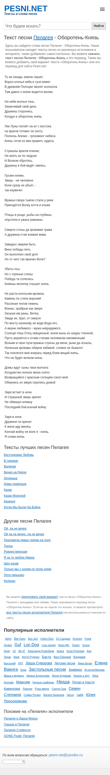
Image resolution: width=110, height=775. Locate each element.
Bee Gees (19, 638)
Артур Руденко (30, 657)
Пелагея (43, 37)
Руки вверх (42, 688)
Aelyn (8, 638)
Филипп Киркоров (53, 695)
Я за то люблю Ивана (19, 557)
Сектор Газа (59, 688)
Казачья (9, 501)
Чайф (80, 695)
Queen (76, 645)
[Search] (48, 26)
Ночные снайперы (43, 682)
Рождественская (15, 551)
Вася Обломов (62, 657)
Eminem (77, 638)
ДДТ (20, 663)
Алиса (60, 651)
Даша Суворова (39, 663)
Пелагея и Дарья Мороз (21, 718)
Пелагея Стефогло (17, 730)
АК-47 (21, 651)
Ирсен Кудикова (61, 675)
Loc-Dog (31, 645)
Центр (70, 695)
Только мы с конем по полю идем (27, 569)
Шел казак (11, 563)
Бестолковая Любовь (19, 455)
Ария (16, 657)
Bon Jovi (33, 638)
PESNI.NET (26, 8)
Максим (23, 682)
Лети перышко (14, 575)
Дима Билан (85, 663)
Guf (18, 645)
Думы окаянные (15, 484)
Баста (46, 657)
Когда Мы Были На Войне (22, 507)
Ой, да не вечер (15, 528)
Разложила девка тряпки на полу (27, 540)
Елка (23, 669)
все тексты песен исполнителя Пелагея (34, 612)
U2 (14, 651)
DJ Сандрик (63, 638)
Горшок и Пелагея (16, 724)
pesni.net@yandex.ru (65, 755)
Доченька (10, 478)
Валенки (10, 466)
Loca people (49, 645)
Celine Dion (47, 638)
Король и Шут (82, 675)
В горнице (11, 461)
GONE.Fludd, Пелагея (19, 736)
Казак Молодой (15, 495)
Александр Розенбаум (41, 651)
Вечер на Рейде (15, 472)
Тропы (8, 546)
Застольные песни (47, 669)
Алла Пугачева (75, 651)
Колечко (9, 581)
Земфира (75, 670)
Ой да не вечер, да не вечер (24, 534)
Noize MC (63, 645)
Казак (8, 490)
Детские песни (64, 663)
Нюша (63, 681)
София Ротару (32, 695)
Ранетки (27, 688)
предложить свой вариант (39, 597)
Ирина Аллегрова (37, 675)
